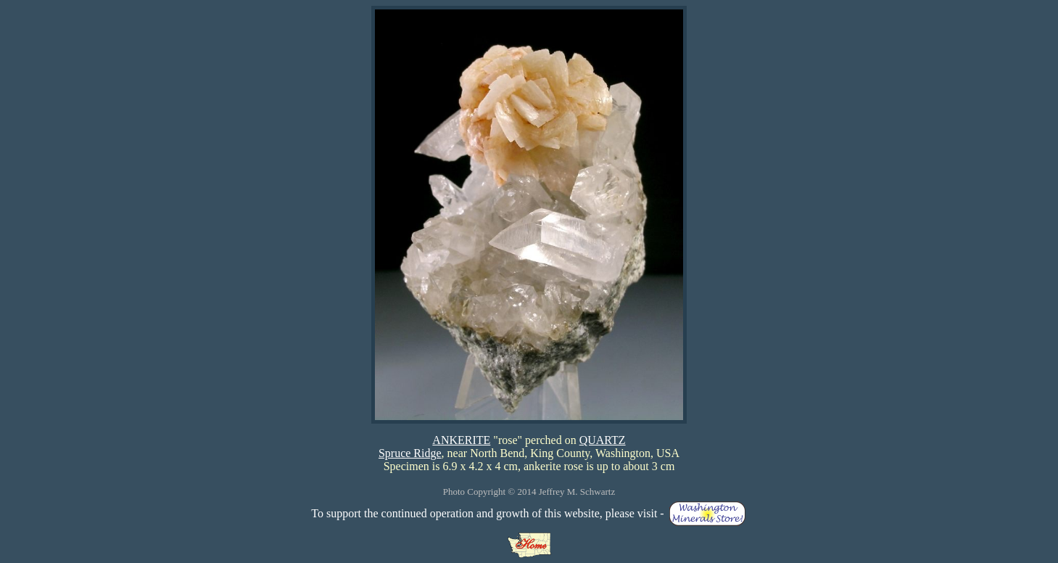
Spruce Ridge (410, 453)
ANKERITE (461, 440)
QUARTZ (602, 440)
